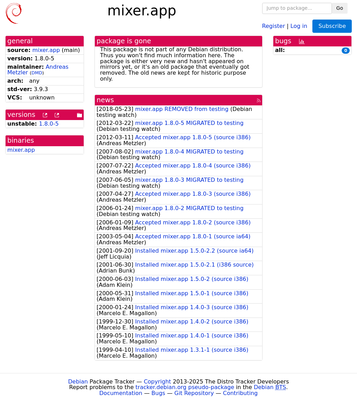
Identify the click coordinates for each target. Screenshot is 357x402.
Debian (78, 381)
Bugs (158, 393)
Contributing (240, 393)
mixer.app (46, 50)
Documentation (120, 393)
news (105, 100)
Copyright (157, 381)
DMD (36, 72)
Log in (298, 25)
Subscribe (332, 26)
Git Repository (194, 393)
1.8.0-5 (49, 123)
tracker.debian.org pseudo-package (185, 387)
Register (273, 25)
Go (339, 8)
